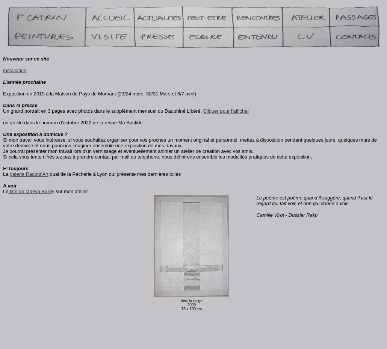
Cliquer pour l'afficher (226, 111)
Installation (14, 70)
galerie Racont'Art (29, 174)
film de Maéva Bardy (31, 191)
